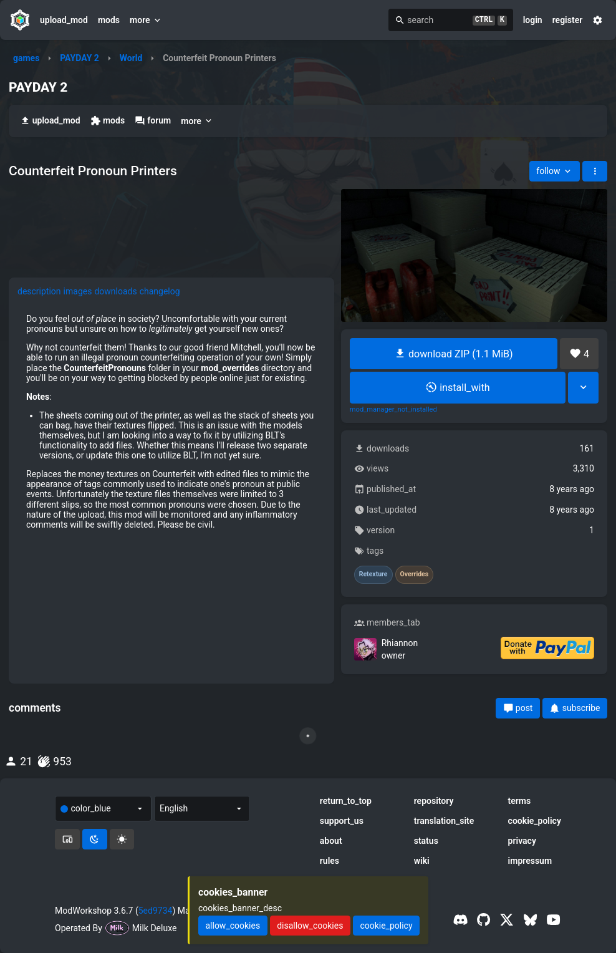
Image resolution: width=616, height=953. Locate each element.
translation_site (444, 821)
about (331, 841)
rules (329, 861)
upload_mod (64, 20)
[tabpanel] (171, 421)
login (532, 20)
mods (109, 20)
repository (434, 801)
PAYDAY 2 (79, 58)
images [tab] (78, 291)
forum (153, 120)
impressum (530, 861)
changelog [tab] (160, 291)
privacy (522, 841)
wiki (422, 861)
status (426, 841)
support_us (341, 821)
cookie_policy (534, 821)
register (567, 20)
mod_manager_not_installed (393, 410)
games (26, 58)
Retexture (373, 574)
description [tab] (39, 291)
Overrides (414, 574)
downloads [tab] (115, 291)
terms (519, 801)
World (131, 58)
